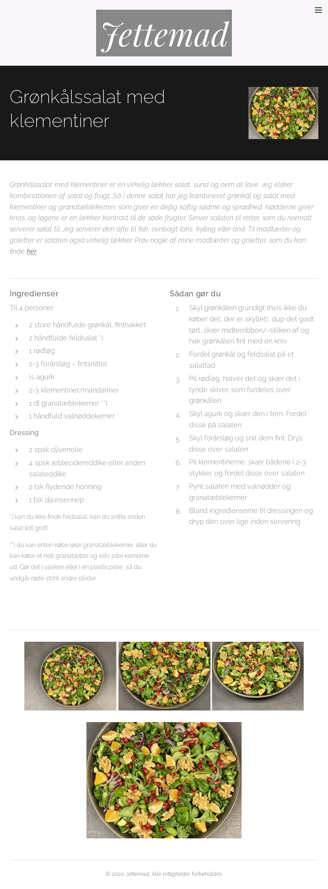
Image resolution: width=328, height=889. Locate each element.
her (32, 251)
